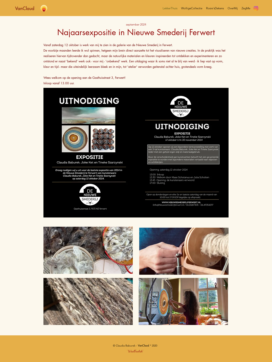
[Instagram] (256, 8)
